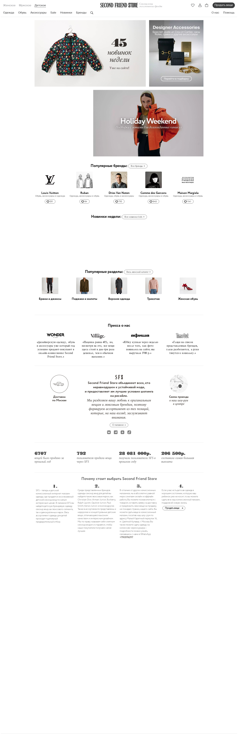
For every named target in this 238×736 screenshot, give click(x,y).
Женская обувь (188, 299)
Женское (9, 5)
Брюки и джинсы (50, 299)
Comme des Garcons (153, 193)
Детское (40, 5)
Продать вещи (224, 5)
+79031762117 (126, 537)
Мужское (25, 5)
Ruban (84, 193)
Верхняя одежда (119, 299)
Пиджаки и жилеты (84, 299)
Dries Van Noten (119, 193)
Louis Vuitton (50, 193)
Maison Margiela (188, 193)
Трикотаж (153, 299)
